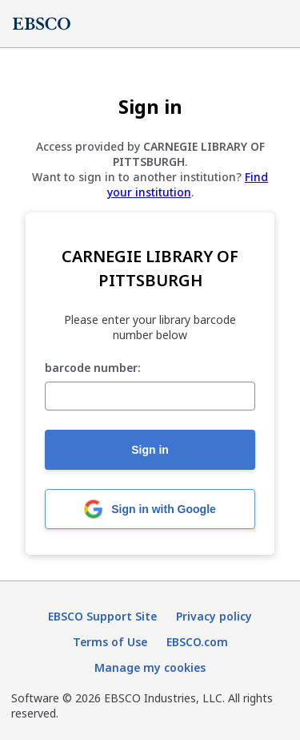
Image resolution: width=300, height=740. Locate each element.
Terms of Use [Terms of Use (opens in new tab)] (110, 641)
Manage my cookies (150, 667)
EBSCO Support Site (102, 616)
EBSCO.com (197, 641)
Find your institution (188, 184)
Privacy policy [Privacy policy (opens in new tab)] (214, 616)
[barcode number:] (150, 396)
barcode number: (93, 368)
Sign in (150, 449)
